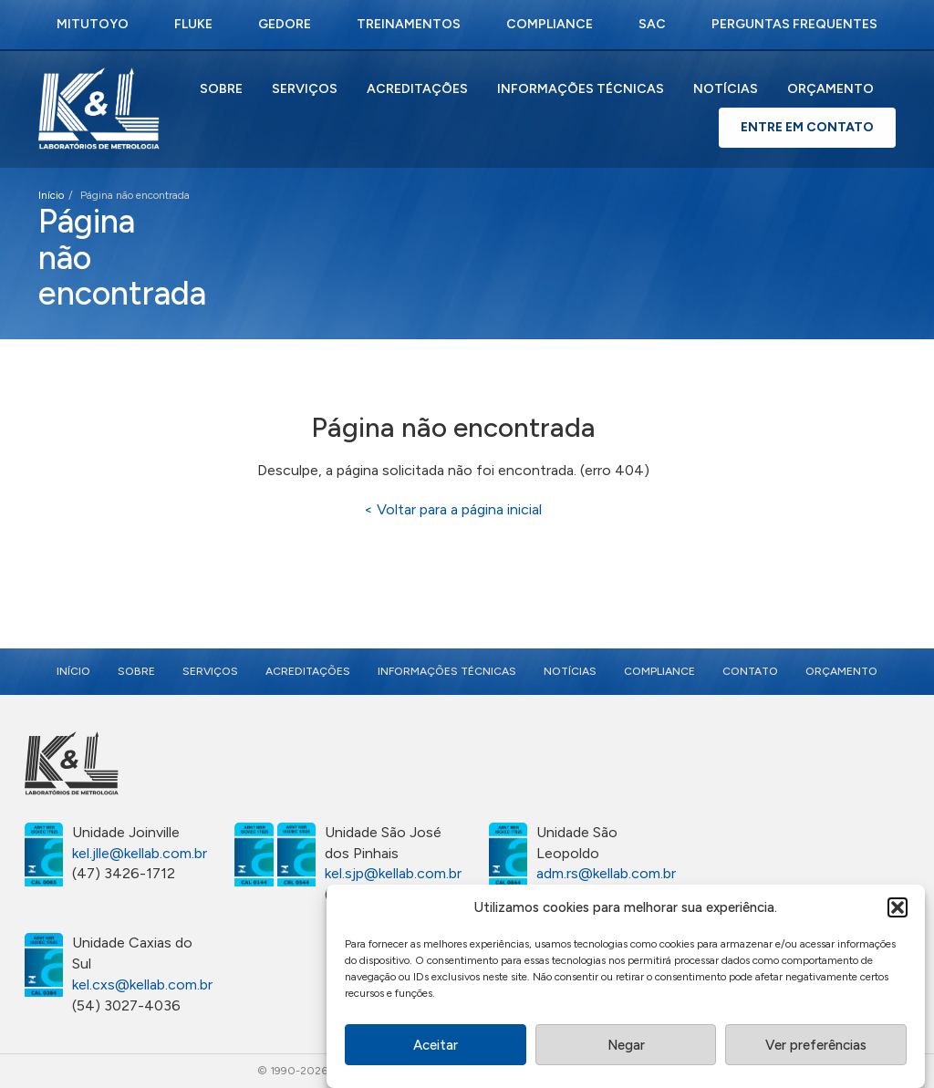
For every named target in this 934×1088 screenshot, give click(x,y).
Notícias (725, 89)
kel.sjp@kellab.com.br (393, 873)
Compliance (549, 24)
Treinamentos (409, 24)
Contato (750, 671)
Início (51, 195)
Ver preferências (816, 1049)
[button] (897, 912)
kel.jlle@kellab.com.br (139, 853)
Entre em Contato (807, 127)
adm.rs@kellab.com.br (606, 873)
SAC (652, 24)
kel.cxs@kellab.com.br (142, 984)
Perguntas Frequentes (794, 24)
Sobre (221, 89)
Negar (626, 1049)
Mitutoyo (93, 24)
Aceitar (435, 1049)
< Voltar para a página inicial (453, 509)
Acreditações (417, 89)
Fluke (193, 24)
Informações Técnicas (580, 89)
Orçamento (830, 89)
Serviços (304, 89)
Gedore (284, 24)
